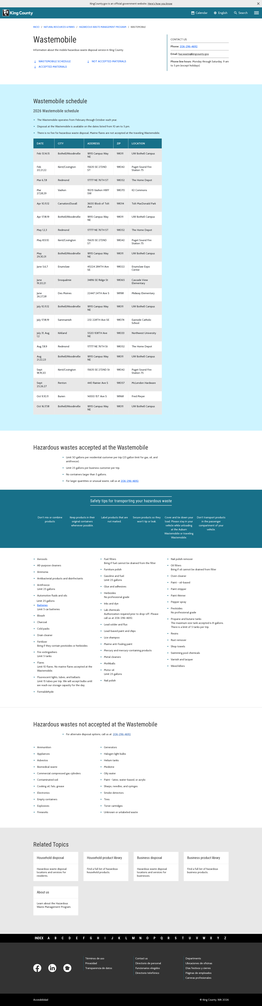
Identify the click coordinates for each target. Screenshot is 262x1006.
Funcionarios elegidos (147, 968)
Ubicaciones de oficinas (198, 963)
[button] (258, 3)
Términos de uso (94, 958)
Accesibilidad (40, 999)
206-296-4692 (189, 46)
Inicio (36, 27)
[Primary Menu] (256, 12)
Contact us (141, 958)
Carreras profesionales (198, 977)
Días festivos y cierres (198, 968)
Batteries (42, 605)
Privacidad (91, 963)
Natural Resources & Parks (59, 27)
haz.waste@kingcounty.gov (193, 54)
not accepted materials (109, 61)
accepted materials (53, 66)
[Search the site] (241, 12)
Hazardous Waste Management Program (102, 27)
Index (39, 938)
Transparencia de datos (98, 968)
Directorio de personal (148, 963)
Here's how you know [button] (160, 3)
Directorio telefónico (147, 973)
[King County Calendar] (199, 12)
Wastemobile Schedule (55, 61)
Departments (193, 958)
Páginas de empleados (198, 973)
